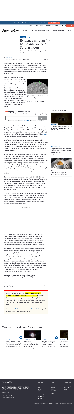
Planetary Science (29, 339)
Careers (65, 390)
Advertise (52, 392)
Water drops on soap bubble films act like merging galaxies (48, 343)
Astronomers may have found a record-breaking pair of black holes (61, 128)
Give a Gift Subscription (40, 390)
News (23, 37)
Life (48, 30)
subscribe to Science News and (24, 309)
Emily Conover (46, 346)
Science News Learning (8, 397)
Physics (61, 30)
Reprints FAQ (28, 277)
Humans (41, 30)
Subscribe (40, 385)
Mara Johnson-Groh (56, 131)
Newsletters (53, 387)
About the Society (67, 385)
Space (69, 30)
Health (34, 30)
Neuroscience (55, 146)
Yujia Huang (55, 154)
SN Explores (49, 25)
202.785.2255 (55, 403)
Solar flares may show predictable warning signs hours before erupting (14, 343)
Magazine (29, 25)
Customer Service (41, 392)
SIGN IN (64, 25)
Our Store (58, 25)
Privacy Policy (27, 120)
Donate (70, 25)
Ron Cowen (9, 57)
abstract (44, 134)
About (42, 25)
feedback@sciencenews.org (14, 277)
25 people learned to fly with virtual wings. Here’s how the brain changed (61, 150)
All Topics (26, 30)
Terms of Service (63, 403)
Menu (36, 25)
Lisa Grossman (11, 346)
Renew (39, 387)
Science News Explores (8, 395)
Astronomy (54, 124)
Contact (52, 393)
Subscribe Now (54, 22)
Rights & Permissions (53, 390)
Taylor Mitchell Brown (57, 174)
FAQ (51, 385)
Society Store (66, 387)
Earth (54, 30)
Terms (22, 120)
